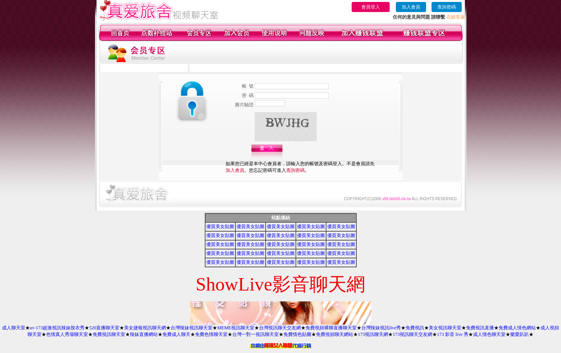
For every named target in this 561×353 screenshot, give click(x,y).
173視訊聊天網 (373, 334)
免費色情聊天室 (211, 334)
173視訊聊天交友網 (412, 334)
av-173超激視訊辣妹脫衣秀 (57, 328)
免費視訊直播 (480, 328)
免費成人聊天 (176, 334)
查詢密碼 (446, 7)
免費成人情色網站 (517, 328)
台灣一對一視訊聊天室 (255, 334)
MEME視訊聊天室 (235, 328)
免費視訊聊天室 (109, 334)
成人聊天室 (13, 328)
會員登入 (370, 7)
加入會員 (411, 7)
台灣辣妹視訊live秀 (381, 328)
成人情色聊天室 (489, 334)
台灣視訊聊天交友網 (280, 328)
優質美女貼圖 (220, 226)
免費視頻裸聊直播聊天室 (331, 328)
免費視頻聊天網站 (334, 334)
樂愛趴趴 (519, 334)
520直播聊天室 (104, 328)
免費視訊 (415, 328)
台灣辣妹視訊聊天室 (191, 328)
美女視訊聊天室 (445, 328)
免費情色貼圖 (297, 334)
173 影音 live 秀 (452, 334)
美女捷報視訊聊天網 (145, 328)
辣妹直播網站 (144, 334)
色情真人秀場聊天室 (67, 334)
